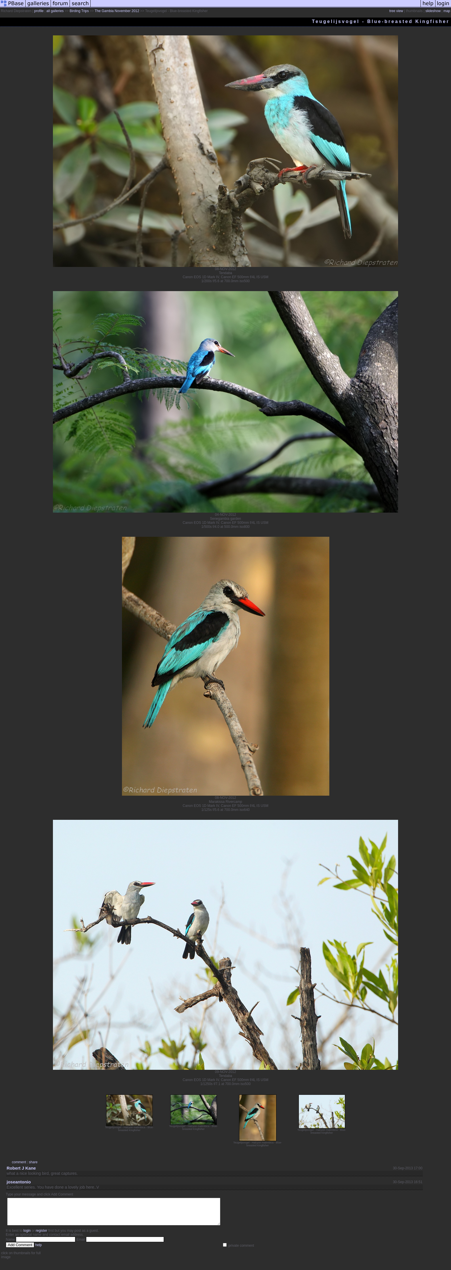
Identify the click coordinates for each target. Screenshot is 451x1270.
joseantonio (19, 1181)
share (33, 1162)
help (38, 1250)
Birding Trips (79, 11)
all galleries (55, 11)
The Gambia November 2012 (117, 11)
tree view (396, 11)
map (447, 11)
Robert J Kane (21, 1168)
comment (19, 1162)
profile (39, 11)
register (41, 1236)
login (26, 1236)
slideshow (433, 11)
